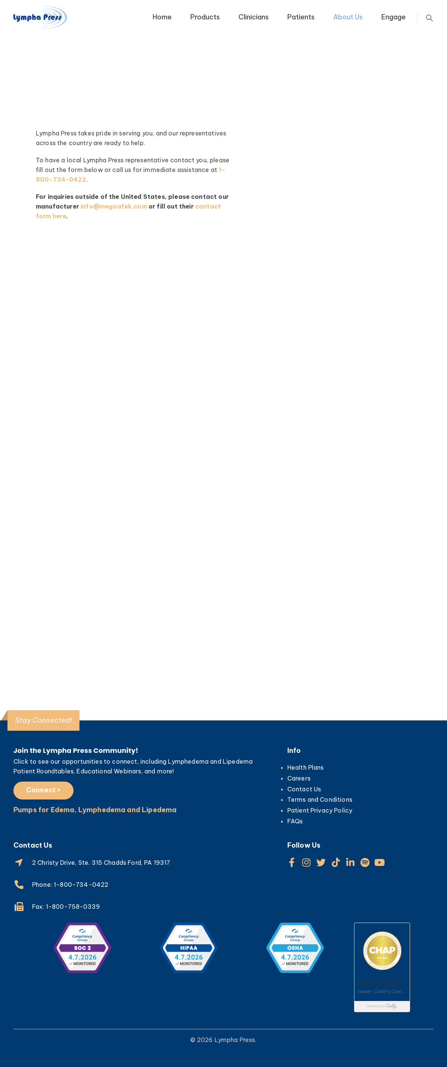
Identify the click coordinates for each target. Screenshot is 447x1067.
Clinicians (253, 17)
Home (162, 17)
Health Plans (305, 767)
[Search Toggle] (429, 18)
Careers (298, 778)
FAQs (295, 821)
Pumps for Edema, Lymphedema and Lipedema (94, 809)
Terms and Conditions (319, 799)
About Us (348, 17)
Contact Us (304, 789)
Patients (301, 17)
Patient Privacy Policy (320, 810)
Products (205, 17)
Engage (393, 17)
